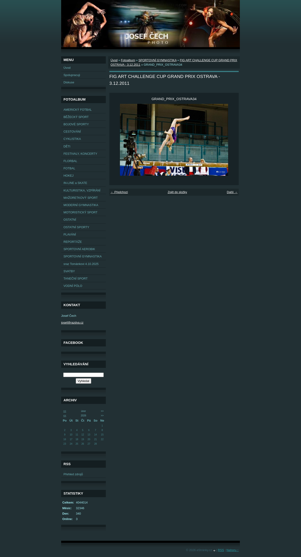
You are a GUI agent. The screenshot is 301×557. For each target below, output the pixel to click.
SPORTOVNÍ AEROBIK (79, 249)
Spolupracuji (71, 75)
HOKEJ (68, 175)
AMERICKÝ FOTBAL (77, 109)
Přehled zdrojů (73, 474)
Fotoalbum (128, 60)
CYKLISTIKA (72, 139)
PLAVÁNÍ (69, 234)
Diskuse (68, 82)
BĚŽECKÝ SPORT (76, 117)
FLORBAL (70, 161)
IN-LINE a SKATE (75, 183)
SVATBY (69, 271)
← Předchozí (119, 192)
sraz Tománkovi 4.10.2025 (81, 264)
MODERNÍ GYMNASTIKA (80, 205)
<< (64, 411)
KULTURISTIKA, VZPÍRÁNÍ (81, 190)
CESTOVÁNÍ (72, 131)
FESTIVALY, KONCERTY (80, 153)
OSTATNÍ (69, 219)
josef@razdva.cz (72, 322)
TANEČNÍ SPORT (75, 278)
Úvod (67, 67)
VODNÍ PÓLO (72, 286)
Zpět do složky (177, 192)
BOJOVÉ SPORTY (76, 124)
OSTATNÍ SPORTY (76, 227)
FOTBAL (69, 168)
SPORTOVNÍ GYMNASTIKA (82, 256)
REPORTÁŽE (72, 242)
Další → (232, 192)
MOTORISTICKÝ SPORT (80, 212)
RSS (221, 550)
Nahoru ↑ (232, 550)
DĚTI (66, 146)
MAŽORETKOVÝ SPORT (80, 197)
